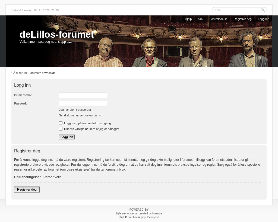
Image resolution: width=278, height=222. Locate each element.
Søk (200, 19)
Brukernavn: (23, 95)
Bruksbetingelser (27, 177)
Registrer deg (243, 19)
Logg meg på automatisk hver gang (85, 123)
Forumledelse (219, 19)
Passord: (20, 103)
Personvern (52, 177)
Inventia (157, 213)
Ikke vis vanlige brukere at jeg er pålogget (89, 128)
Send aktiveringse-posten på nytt (80, 115)
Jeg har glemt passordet (75, 109)
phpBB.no (125, 217)
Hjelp (188, 19)
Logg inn (263, 19)
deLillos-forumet (57, 34)
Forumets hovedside (42, 72)
